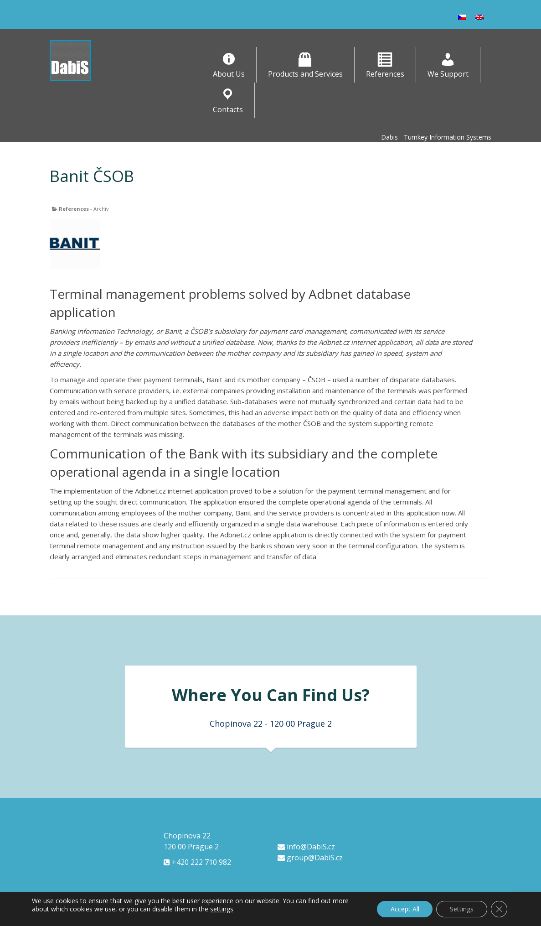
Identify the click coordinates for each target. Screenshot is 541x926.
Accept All (404, 909)
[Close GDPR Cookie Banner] (499, 909)
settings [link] (221, 909)
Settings (462, 909)
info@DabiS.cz (306, 847)
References (74, 208)
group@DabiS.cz (310, 858)
